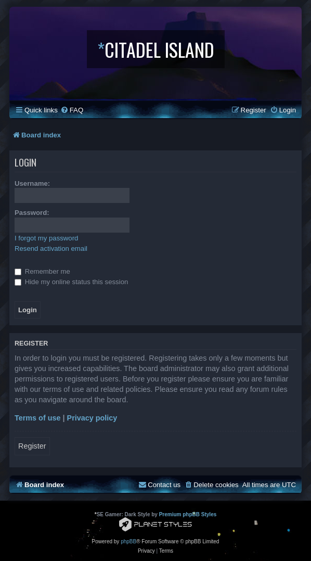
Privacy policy (92, 418)
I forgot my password (46, 238)
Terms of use (38, 418)
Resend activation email (51, 248)
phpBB (128, 541)
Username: (32, 183)
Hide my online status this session (71, 282)
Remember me (42, 271)
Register (32, 446)
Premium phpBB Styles (188, 514)
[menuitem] (71, 110)
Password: (32, 212)
